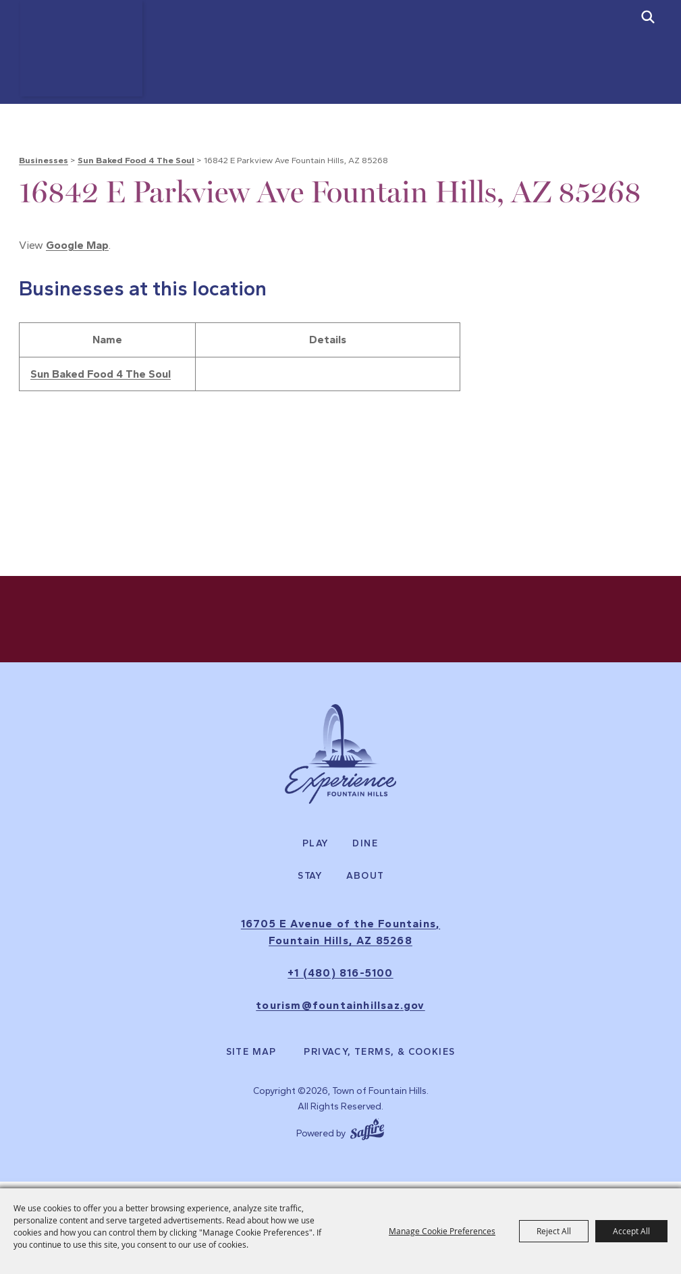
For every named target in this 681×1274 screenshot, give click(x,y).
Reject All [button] (554, 1230)
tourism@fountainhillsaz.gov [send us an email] (340, 1011)
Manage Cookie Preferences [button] (442, 1230)
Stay (310, 882)
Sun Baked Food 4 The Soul (136, 160)
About (365, 882)
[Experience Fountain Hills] (340, 760)
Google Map (77, 245)
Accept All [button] (631, 1230)
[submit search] (648, 17)
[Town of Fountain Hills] (87, 62)
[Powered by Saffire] (367, 1134)
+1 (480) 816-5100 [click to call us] (340, 979)
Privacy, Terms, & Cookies (379, 1059)
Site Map (251, 1059)
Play (315, 850)
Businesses (43, 160)
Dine (365, 850)
